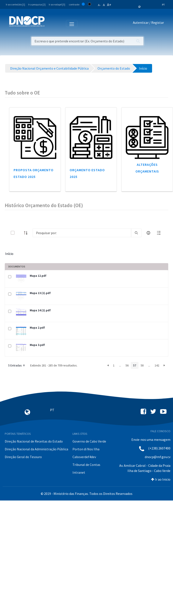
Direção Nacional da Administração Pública (36, 449)
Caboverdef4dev (84, 457)
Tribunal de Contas (86, 464)
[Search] (82, 233)
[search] (136, 233)
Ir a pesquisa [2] (37, 4)
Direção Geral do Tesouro (23, 457)
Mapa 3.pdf (37, 345)
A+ (109, 4)
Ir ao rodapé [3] (57, 4)
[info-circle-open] (148, 232)
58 (142, 365)
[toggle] (19, 233)
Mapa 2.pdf (37, 327)
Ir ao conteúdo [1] (15, 4)
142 (157, 365)
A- (99, 5)
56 (127, 365)
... (120, 365)
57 (134, 365)
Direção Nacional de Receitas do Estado (34, 441)
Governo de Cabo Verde (89, 441)
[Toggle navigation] (50, 23)
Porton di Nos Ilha (85, 449)
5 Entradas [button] (16, 365)
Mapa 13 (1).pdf (40, 293)
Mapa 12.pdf (38, 276)
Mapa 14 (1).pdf (40, 310)
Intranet (78, 472)
